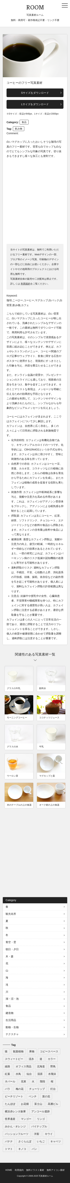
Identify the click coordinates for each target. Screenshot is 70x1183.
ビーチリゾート (14, 1096)
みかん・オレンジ (15, 1126)
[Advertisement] (35, 200)
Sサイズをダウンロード (35, 92)
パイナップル (39, 1126)
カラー (52, 1058)
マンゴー (26, 1118)
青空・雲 (11, 942)
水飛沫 (52, 1073)
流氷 (31, 1058)
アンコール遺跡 (40, 1111)
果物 (31, 1051)
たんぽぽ (10, 1103)
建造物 (9, 1012)
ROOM (35, 7)
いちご (41, 1141)
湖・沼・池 (12, 998)
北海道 (41, 1066)
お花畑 (25, 1103)
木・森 (9, 956)
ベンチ (33, 1096)
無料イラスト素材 (35, 1170)
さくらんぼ (24, 1141)
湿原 (40, 1073)
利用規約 (25, 283)
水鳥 (18, 1073)
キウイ (49, 1133)
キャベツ (55, 1141)
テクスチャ (12, 1034)
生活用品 (11, 1020)
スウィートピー (14, 1058)
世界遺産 (10, 1118)
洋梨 (36, 1133)
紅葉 (7, 1073)
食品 (24, 122)
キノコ (22, 1148)
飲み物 (18, 128)
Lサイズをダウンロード (35, 104)
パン (34, 1148)
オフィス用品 (23, 1066)
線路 (7, 1066)
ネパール (10, 1081)
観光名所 (11, 913)
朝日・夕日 (12, 949)
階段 (42, 1081)
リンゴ (41, 1118)
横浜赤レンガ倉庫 (15, 1111)
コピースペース (49, 1051)
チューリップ (37, 1088)
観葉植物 (18, 1051)
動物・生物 (12, 1027)
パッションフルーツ (16, 1133)
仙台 (29, 1073)
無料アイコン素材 (56, 1170)
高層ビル (53, 1103)
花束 (23, 1081)
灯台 (53, 1088)
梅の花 (20, 1088)
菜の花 (46, 1096)
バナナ (9, 1141)
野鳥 (53, 1066)
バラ (7, 1088)
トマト (9, 1148)
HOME (8, 1170)
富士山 (38, 1103)
